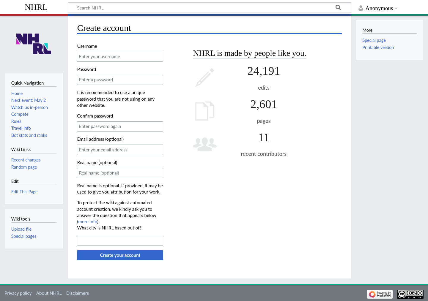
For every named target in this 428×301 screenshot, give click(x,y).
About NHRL (49, 293)
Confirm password (95, 115)
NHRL (36, 7)
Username (87, 46)
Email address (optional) (100, 139)
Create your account (120, 255)
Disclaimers (77, 293)
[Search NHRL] (209, 7)
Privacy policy (18, 293)
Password (86, 69)
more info (87, 221)
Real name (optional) (97, 162)
